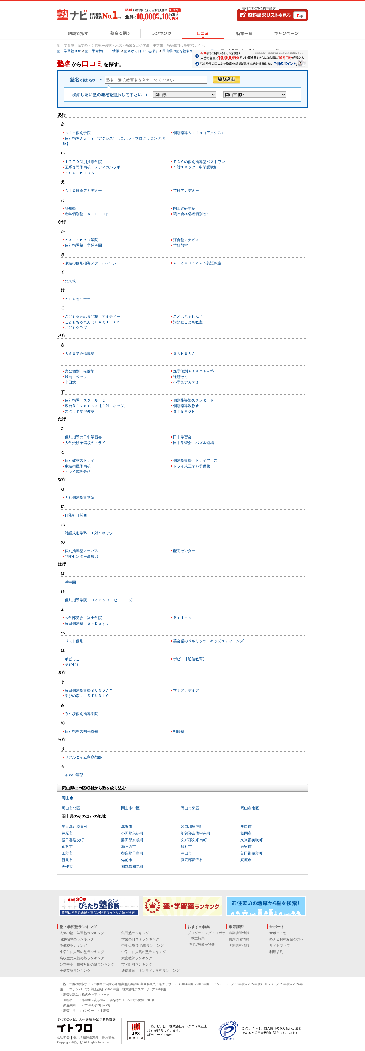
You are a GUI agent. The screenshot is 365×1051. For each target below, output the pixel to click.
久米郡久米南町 (194, 840)
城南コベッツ (76, 377)
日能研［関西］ (78, 515)
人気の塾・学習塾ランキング (82, 933)
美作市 (67, 866)
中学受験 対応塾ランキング (142, 946)
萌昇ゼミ (72, 664)
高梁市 (246, 846)
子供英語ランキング (75, 971)
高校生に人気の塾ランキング (82, 958)
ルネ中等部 (74, 775)
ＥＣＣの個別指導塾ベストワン (199, 162)
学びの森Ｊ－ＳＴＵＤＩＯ (87, 696)
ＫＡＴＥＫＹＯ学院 (81, 240)
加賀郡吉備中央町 (195, 833)
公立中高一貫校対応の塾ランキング (87, 964)
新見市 (67, 860)
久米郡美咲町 (251, 840)
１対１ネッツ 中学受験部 (195, 167)
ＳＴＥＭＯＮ (184, 411)
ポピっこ (72, 659)
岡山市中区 (130, 808)
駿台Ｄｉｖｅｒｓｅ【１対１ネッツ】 (96, 406)
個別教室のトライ (79, 460)
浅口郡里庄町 (192, 826)
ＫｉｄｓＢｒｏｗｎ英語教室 (197, 263)
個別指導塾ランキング (77, 939)
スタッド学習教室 (79, 411)
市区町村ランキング (136, 964)
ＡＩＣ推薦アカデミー (83, 190)
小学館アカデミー (188, 382)
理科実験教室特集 (201, 944)
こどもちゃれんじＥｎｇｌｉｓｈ (92, 322)
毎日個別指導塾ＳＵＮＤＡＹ (89, 690)
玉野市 (67, 853)
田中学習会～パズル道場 (193, 443)
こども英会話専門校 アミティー (92, 316)
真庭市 (246, 860)
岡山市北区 (71, 808)
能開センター (184, 551)
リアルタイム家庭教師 (83, 757)
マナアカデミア (186, 690)
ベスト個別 (74, 641)
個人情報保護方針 (85, 1037)
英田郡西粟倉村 (75, 826)
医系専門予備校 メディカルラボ (92, 167)
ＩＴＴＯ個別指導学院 (83, 162)
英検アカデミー (186, 190)
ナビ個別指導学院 (79, 497)
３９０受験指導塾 (79, 353)
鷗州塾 (70, 208)
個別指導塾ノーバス (81, 551)
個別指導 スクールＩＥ (85, 400)
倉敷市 (67, 846)
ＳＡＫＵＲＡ (184, 353)
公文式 (70, 281)
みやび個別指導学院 (81, 714)
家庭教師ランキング (136, 958)
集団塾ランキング (135, 933)
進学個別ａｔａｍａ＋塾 (193, 371)
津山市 (186, 853)
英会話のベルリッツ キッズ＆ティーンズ (208, 641)
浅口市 (246, 826)
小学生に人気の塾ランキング (82, 952)
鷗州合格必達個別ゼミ (191, 214)
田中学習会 (182, 437)
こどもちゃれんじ (188, 316)
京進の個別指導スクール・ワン (91, 263)
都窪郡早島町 (132, 853)
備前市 (126, 860)
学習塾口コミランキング (140, 939)
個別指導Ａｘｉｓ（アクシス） (199, 133)
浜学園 (70, 582)
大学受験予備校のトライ (85, 443)
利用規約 (276, 952)
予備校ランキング (73, 946)
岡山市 (68, 798)
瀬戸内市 (128, 846)
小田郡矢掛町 (132, 833)
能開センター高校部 (81, 556)
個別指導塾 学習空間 (83, 245)
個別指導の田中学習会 (83, 437)
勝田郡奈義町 (132, 840)
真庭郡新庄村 (192, 860)
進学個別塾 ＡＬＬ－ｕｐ (87, 214)
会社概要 (63, 1037)
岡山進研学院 (184, 208)
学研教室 (180, 245)
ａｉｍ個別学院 (78, 133)
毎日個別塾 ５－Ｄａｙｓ (87, 623)
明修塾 (178, 731)
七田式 (70, 382)
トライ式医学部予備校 (191, 466)
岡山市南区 (249, 808)
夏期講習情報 (239, 939)
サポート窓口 (279, 933)
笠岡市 (246, 833)
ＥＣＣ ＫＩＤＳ (79, 173)
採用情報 (108, 1037)
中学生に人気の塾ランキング (143, 952)
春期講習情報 (239, 933)
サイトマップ (279, 946)
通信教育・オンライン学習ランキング (150, 971)
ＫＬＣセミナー (78, 299)
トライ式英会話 (78, 471)
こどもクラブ (76, 327)
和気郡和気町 (132, 866)
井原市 (67, 833)
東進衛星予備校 (78, 466)
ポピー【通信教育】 (189, 659)
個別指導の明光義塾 (81, 731)
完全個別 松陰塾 (79, 371)
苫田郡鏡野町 (251, 853)
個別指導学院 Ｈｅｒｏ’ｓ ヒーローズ (98, 600)
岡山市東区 (190, 808)
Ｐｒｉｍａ (182, 618)
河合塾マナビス (186, 240)
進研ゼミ (180, 377)
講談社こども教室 (188, 322)
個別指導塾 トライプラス (195, 460)
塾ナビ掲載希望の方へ (286, 939)
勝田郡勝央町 (73, 840)
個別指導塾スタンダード (193, 400)
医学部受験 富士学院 (83, 618)
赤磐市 (126, 826)
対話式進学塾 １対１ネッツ (89, 533)
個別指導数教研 (186, 406)
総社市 (186, 846)
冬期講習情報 (239, 946)
